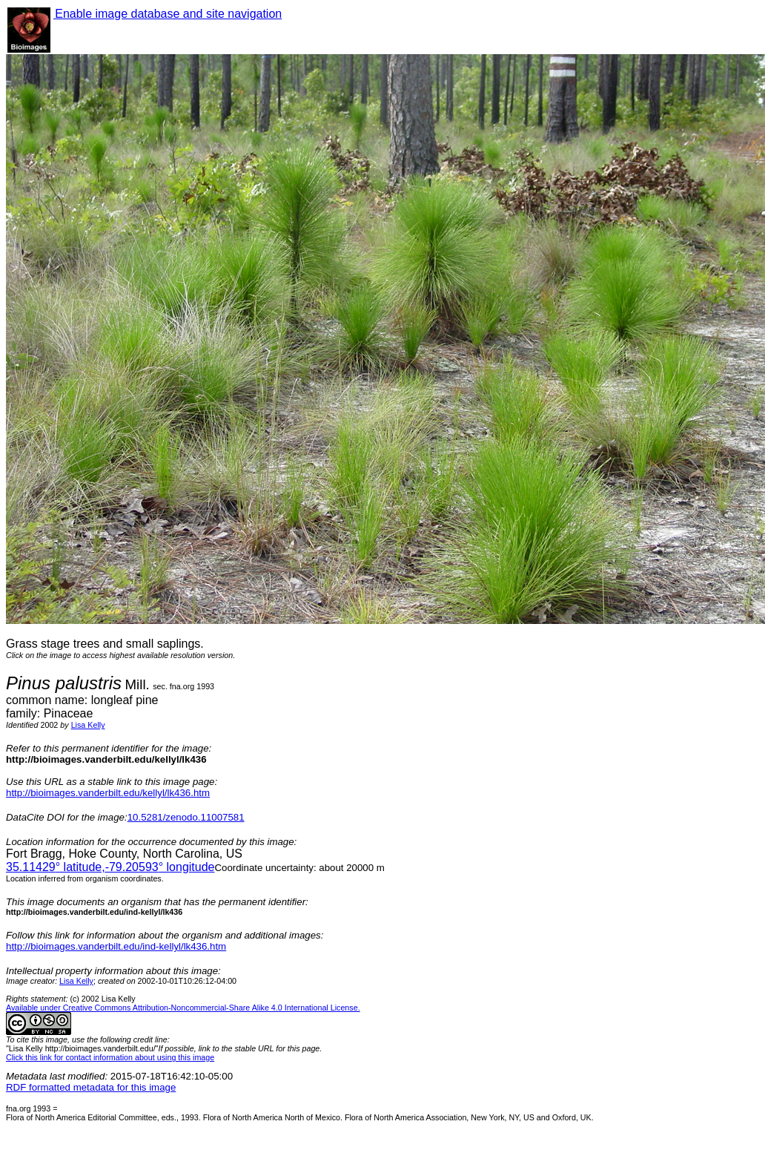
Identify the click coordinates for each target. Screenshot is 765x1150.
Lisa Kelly (88, 724)
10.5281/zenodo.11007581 (186, 817)
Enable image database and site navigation (167, 13)
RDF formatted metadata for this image (91, 1087)
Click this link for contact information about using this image (110, 1057)
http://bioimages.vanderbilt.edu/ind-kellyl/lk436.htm (116, 946)
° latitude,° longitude (110, 867)
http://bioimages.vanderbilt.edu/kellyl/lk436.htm (108, 792)
